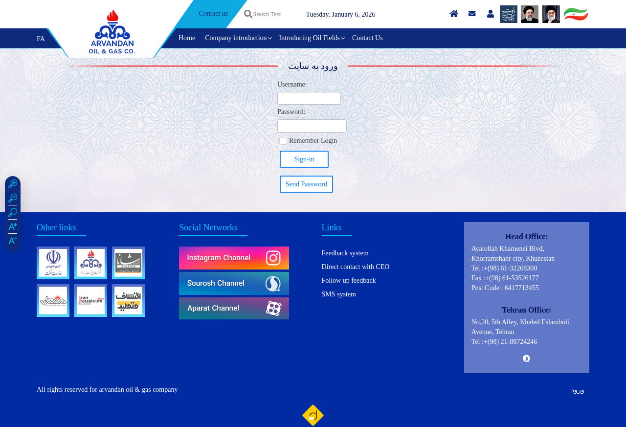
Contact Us (367, 38)
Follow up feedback (349, 280)
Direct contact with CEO (356, 266)
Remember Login (313, 140)
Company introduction (236, 38)
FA (41, 39)
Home (187, 38)
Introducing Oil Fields (309, 38)
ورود (577, 390)
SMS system (339, 294)
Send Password (306, 184)
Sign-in (304, 159)
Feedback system (345, 253)
